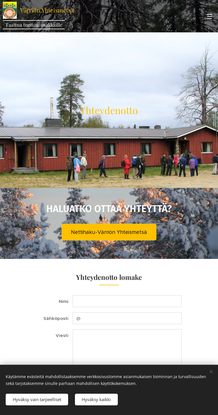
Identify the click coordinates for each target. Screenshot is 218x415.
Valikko (209, 16)
